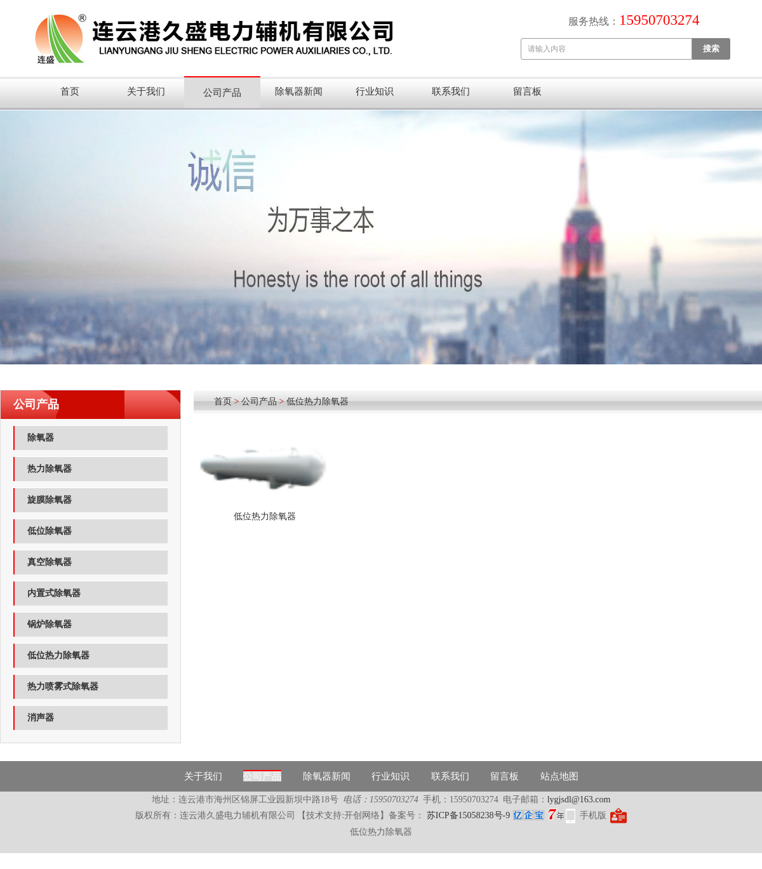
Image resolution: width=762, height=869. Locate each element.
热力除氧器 (49, 469)
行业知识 (375, 91)
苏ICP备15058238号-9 (467, 815)
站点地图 (559, 776)
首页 (69, 91)
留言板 (527, 91)
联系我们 (451, 91)
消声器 (40, 717)
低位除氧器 (49, 531)
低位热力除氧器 (58, 655)
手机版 (593, 815)
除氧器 (40, 437)
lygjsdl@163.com (579, 799)
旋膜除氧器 (49, 500)
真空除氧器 (49, 562)
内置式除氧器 (54, 593)
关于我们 (146, 91)
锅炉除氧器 (49, 624)
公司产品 (222, 93)
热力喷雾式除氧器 (62, 686)
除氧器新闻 (299, 91)
